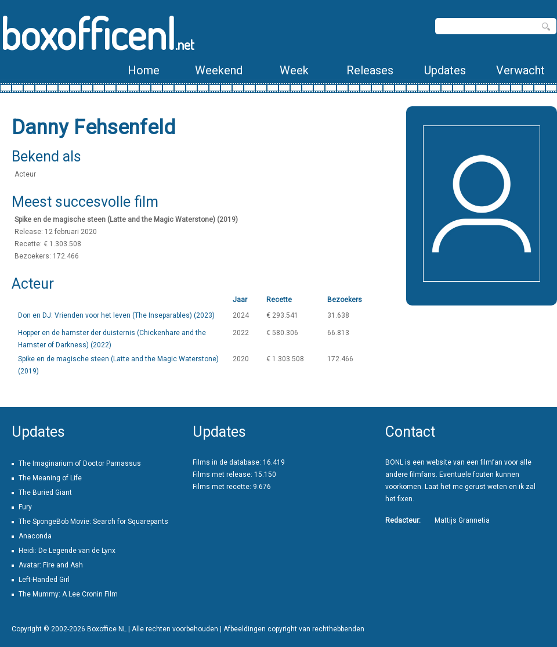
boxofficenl (97, 33)
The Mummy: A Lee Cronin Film (68, 594)
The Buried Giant (45, 492)
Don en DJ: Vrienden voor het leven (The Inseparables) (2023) (116, 315)
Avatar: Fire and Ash (51, 565)
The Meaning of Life (50, 478)
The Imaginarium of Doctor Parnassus (80, 463)
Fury (25, 507)
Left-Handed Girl (44, 580)
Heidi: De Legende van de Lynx (67, 551)
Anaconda (35, 536)
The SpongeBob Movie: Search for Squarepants (93, 521)
